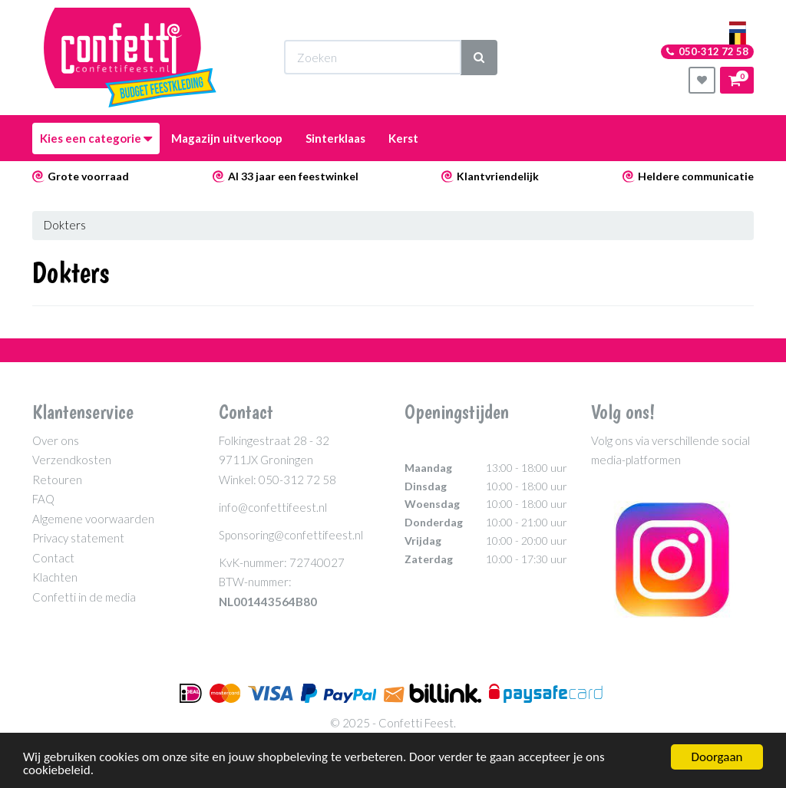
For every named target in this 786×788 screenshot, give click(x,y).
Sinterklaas (335, 138)
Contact (53, 558)
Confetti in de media (84, 597)
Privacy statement (78, 538)
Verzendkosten (71, 460)
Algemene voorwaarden (93, 519)
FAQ (43, 499)
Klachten (55, 577)
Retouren (57, 479)
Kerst (403, 138)
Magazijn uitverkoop (226, 138)
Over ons (55, 440)
